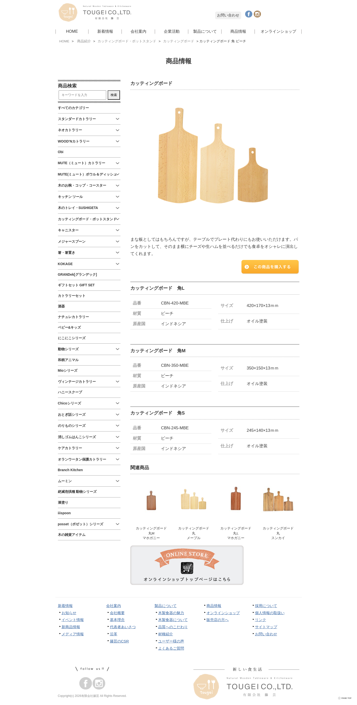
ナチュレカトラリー (73, 317)
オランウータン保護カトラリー (82, 459)
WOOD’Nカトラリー (73, 141)
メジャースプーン (71, 241)
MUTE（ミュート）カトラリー (81, 163)
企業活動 (172, 31)
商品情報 (238, 31)
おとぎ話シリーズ (71, 415)
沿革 (113, 635)
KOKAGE (65, 264)
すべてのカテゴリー (73, 108)
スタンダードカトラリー (77, 119)
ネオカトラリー (70, 130)
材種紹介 (165, 635)
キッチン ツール (70, 197)
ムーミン (65, 481)
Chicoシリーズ (69, 403)
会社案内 (138, 31)
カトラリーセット (71, 296)
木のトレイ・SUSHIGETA (78, 208)
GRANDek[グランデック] (77, 274)
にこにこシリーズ (71, 338)
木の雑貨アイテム (71, 535)
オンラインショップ (278, 31)
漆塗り (63, 502)
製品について (205, 31)
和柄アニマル (68, 360)
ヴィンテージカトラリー (77, 382)
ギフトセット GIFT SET (76, 285)
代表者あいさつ (123, 627)
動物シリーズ (68, 349)
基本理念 (117, 620)
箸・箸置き (66, 253)
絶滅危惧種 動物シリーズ (77, 492)
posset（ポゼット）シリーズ (80, 524)
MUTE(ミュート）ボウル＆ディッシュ (87, 174)
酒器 (61, 306)
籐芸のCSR (119, 642)
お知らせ (69, 613)
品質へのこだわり (173, 627)
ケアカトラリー (70, 448)
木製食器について (173, 620)
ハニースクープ (70, 392)
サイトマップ (266, 627)
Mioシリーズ (68, 370)
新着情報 (105, 31)
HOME (72, 31)
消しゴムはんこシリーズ (77, 437)
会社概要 (117, 613)
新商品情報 (71, 627)
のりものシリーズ (71, 426)
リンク (260, 620)
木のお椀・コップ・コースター (82, 185)
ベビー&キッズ (69, 327)
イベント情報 (73, 620)
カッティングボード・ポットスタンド (127, 41)
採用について (266, 606)
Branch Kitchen (70, 470)
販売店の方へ (217, 620)
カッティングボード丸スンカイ (278, 534)
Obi (61, 152)
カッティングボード (178, 41)
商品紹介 (84, 41)
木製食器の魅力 (171, 613)
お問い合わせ (228, 15)
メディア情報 (73, 635)
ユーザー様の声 (171, 642)
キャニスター (68, 230)
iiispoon (64, 513)
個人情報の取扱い (270, 613)
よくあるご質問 (171, 649)
